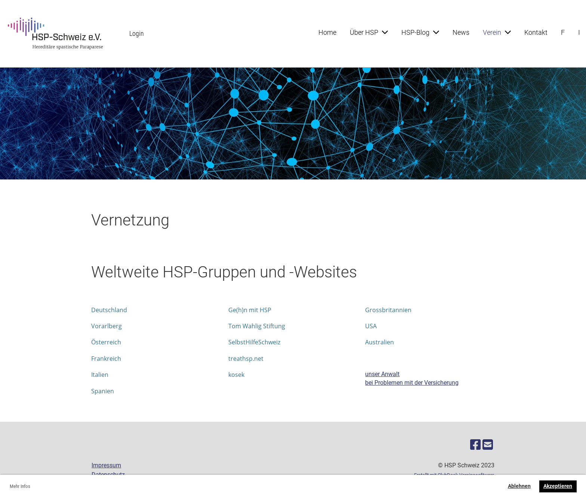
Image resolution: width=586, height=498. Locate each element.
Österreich (106, 342)
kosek (236, 375)
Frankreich (106, 358)
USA (371, 326)
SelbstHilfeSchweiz (254, 342)
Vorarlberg (106, 326)
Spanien (102, 391)
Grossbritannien (388, 310)
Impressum (106, 465)
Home (327, 32)
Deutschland (109, 310)
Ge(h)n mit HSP (249, 310)
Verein (497, 32)
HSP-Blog (420, 32)
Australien (379, 342)
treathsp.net (245, 358)
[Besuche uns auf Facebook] (475, 445)
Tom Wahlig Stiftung (256, 326)
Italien (99, 375)
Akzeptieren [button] (557, 486)
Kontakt (536, 32)
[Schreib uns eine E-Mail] (487, 445)
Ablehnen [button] (519, 486)
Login (136, 33)
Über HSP (369, 32)
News (461, 32)
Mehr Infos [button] (20, 486)
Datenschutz (108, 474)
